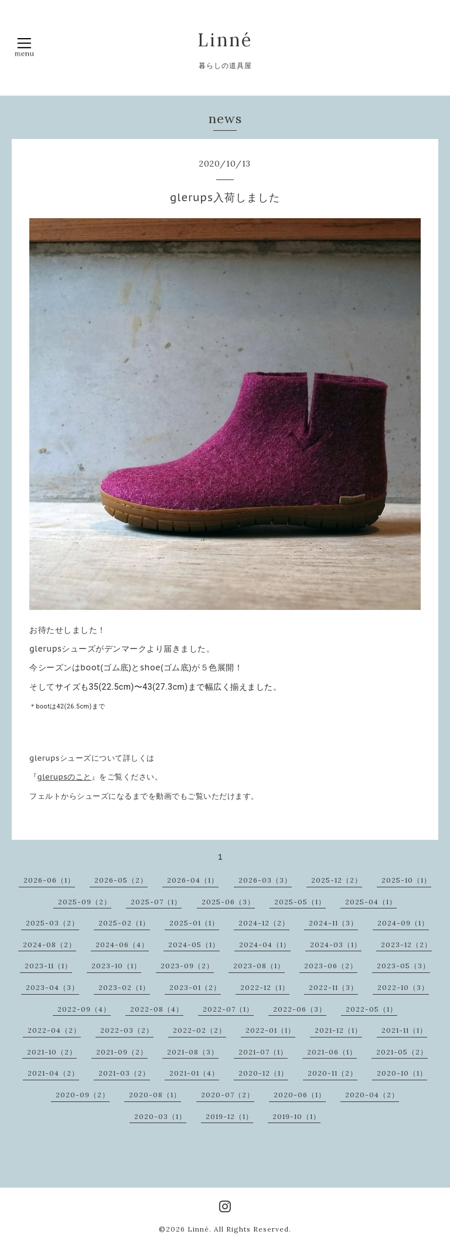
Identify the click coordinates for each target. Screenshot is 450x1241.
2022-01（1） (270, 1030)
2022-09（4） (84, 1009)
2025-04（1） (371, 901)
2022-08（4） (156, 1009)
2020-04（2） (372, 1094)
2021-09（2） (122, 1051)
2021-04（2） (53, 1073)
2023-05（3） (403, 965)
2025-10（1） (406, 880)
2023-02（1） (124, 987)
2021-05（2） (402, 1051)
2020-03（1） (160, 1116)
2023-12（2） (406, 944)
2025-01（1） (194, 922)
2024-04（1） (265, 944)
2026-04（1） (193, 880)
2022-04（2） (54, 1030)
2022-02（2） (199, 1030)
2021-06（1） (332, 1051)
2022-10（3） (403, 987)
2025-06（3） (228, 901)
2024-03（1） (336, 944)
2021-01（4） (194, 1073)
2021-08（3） (193, 1051)
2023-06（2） (330, 965)
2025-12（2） (336, 880)
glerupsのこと (64, 777)
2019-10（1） (296, 1116)
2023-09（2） (187, 965)
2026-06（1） (49, 880)
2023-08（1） (259, 965)
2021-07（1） (263, 1051)
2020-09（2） (83, 1094)
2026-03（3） (265, 880)
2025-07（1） (156, 901)
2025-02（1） (124, 922)
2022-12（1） (264, 987)
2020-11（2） (332, 1073)
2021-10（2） (52, 1051)
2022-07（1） (228, 1009)
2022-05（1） (371, 1009)
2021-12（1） (338, 1030)
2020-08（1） (155, 1094)
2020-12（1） (263, 1073)
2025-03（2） (52, 922)
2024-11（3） (333, 922)
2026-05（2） (121, 880)
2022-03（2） (127, 1030)
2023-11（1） (48, 965)
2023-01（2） (195, 987)
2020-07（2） (227, 1094)
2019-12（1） (229, 1116)
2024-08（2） (49, 944)
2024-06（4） (122, 944)
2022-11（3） (333, 987)
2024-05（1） (194, 944)
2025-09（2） (84, 901)
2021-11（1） (404, 1030)
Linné (225, 40)
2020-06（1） (300, 1094)
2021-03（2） (124, 1073)
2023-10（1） (116, 965)
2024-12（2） (263, 922)
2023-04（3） (52, 987)
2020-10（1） (402, 1073)
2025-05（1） (300, 901)
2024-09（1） (403, 922)
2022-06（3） (299, 1009)
